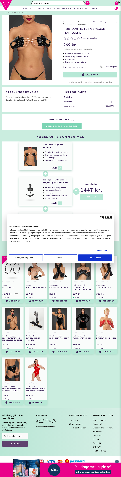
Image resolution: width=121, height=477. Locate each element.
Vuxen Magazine (100, 420)
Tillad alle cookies (95, 258)
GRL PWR (97, 447)
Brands (10, 13)
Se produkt (36, 301)
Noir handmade (21, 13)
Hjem (5, 13)
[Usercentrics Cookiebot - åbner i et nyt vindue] (101, 217)
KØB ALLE (91, 197)
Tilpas (61, 258)
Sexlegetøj (97, 424)
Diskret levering (75, 424)
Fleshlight (97, 443)
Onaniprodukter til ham (103, 428)
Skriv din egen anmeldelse (62, 126)
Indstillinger (102, 250)
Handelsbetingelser (77, 428)
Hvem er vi (73, 420)
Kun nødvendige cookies (26, 258)
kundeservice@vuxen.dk (46, 427)
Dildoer (96, 439)
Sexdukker (97, 435)
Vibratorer (97, 432)
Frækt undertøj (99, 451)
